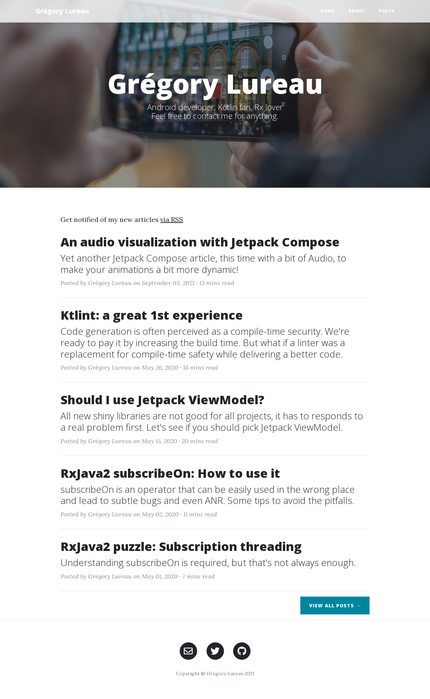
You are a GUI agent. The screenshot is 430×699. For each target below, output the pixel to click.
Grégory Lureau (62, 10)
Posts (387, 11)
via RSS (171, 219)
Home (328, 11)
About (356, 11)
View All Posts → (335, 605)
